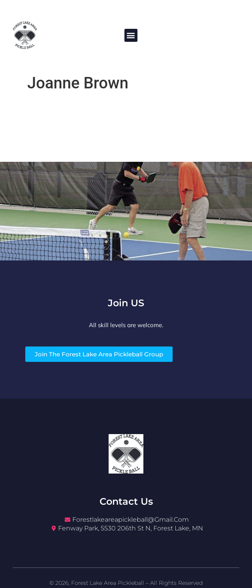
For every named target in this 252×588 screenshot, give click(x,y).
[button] (130, 35)
